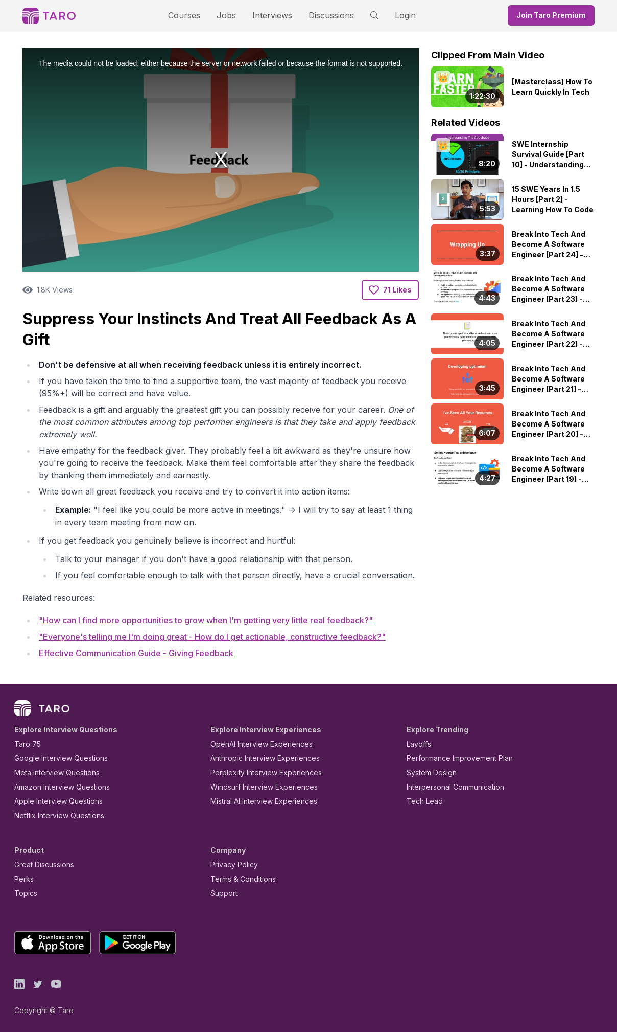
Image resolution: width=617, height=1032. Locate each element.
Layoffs (419, 743)
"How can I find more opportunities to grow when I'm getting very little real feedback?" (206, 620)
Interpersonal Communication (455, 786)
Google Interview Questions (61, 758)
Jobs (226, 15)
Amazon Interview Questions (62, 786)
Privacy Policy (234, 864)
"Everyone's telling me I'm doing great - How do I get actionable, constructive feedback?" (212, 637)
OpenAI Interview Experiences (261, 743)
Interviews (272, 15)
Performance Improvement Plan (460, 758)
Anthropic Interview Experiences (265, 758)
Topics (25, 893)
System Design (432, 772)
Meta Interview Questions (57, 772)
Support (224, 893)
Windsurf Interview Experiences (264, 786)
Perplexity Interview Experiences (266, 772)
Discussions (331, 15)
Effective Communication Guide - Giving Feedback (136, 653)
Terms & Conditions (243, 878)
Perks (24, 878)
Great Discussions (44, 864)
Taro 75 (27, 743)
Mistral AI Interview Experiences (263, 801)
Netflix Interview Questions (59, 815)
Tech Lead (425, 801)
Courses (184, 15)
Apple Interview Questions (58, 801)
